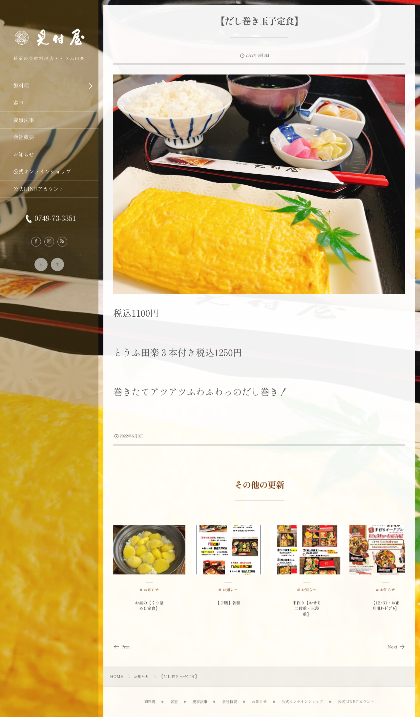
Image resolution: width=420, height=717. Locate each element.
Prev (122, 646)
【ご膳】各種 (228, 605)
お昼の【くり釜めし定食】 (149, 608)
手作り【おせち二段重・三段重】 (306, 611)
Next (396, 646)
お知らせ (151, 592)
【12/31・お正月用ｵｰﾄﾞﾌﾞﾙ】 (385, 608)
